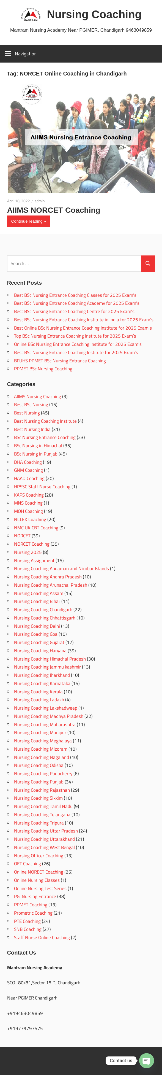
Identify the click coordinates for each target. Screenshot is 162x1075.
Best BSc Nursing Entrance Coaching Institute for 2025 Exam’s (76, 352)
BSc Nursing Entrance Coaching (45, 437)
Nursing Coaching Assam (38, 593)
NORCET (22, 535)
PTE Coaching (27, 921)
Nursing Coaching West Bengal (44, 847)
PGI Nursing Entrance (35, 896)
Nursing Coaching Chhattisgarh (44, 617)
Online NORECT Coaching (38, 871)
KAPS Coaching (29, 495)
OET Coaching (27, 863)
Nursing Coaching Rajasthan (42, 790)
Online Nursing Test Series (40, 888)
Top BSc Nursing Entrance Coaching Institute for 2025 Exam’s (75, 336)
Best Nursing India (32, 429)
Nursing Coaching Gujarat (39, 642)
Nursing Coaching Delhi (37, 626)
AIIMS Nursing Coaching (37, 396)
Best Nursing (27, 412)
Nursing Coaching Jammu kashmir (47, 666)
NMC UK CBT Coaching (36, 527)
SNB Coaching (28, 929)
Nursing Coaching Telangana (42, 814)
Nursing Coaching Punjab (39, 781)
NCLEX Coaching (30, 519)
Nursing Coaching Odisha (39, 765)
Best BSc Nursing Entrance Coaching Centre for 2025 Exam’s (74, 311)
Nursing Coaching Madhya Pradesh (48, 716)
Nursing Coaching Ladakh (39, 699)
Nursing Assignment (34, 560)
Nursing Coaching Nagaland (41, 757)
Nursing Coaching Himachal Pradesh (50, 658)
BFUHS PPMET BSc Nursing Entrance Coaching (60, 360)
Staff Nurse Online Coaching (42, 937)
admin (40, 200)
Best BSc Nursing (31, 404)
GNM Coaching (28, 470)
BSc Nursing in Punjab (35, 453)
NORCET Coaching (32, 544)
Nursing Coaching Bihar (37, 601)
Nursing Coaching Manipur (40, 732)
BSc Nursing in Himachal (38, 445)
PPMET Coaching (30, 904)
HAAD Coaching (29, 478)
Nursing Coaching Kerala (38, 691)
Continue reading (27, 221)
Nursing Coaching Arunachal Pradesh (50, 585)
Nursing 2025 (28, 552)
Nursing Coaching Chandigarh (43, 609)
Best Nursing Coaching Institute (45, 421)
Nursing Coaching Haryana (40, 650)
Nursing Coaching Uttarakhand (44, 839)
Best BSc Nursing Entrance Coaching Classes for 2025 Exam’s (75, 295)
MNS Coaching (28, 503)
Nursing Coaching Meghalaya (43, 740)
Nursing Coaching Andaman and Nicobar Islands (61, 568)
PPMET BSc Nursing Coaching (43, 368)
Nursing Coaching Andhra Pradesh (48, 576)
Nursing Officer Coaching (38, 855)
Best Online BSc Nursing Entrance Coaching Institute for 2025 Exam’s (83, 328)
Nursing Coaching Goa (35, 634)
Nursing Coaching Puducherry (43, 773)
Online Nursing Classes (37, 880)
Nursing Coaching (94, 14)
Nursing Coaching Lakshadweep (45, 708)
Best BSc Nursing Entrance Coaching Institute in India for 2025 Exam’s (83, 319)
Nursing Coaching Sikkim (38, 798)
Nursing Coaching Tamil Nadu (43, 806)
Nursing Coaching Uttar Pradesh (46, 830)
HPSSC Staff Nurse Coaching (42, 486)
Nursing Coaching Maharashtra (45, 724)
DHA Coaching (28, 462)
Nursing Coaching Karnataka (42, 683)
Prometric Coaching (33, 913)
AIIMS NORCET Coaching (53, 210)
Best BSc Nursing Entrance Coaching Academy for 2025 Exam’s (76, 303)
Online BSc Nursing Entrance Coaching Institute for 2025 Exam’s (78, 344)
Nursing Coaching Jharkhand (42, 675)
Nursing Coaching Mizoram (40, 749)
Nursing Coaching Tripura (39, 822)
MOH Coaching (28, 511)
